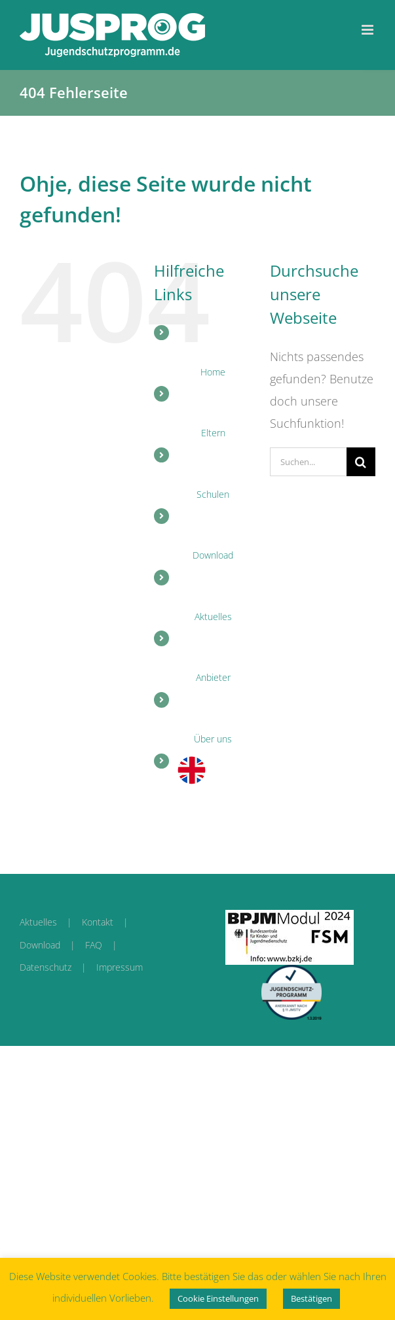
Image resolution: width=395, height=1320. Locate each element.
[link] (112, 35)
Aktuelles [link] (38, 922)
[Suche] (361, 461)
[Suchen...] (308, 461)
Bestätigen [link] (311, 1298)
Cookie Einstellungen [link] (218, 1298)
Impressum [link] (119, 967)
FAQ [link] (93, 945)
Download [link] (40, 945)
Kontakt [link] (97, 922)
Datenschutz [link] (45, 967)
